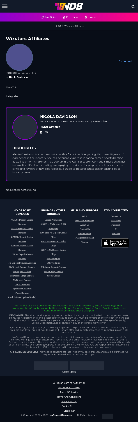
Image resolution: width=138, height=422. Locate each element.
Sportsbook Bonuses (22, 288)
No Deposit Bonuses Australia (22, 263)
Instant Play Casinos (53, 271)
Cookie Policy (69, 406)
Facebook (115, 225)
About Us (84, 225)
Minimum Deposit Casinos (53, 267)
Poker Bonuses (22, 293)
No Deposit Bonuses (22, 280)
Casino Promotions (53, 220)
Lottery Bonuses (22, 284)
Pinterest (116, 233)
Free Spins (52, 17)
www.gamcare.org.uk (84, 238)
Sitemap (84, 242)
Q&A (84, 216)
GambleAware (84, 233)
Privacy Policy (69, 401)
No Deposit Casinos (22, 271)
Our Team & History (84, 220)
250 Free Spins (53, 258)
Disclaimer (69, 411)
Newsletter (116, 220)
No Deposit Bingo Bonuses (22, 276)
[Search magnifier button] (133, 7)
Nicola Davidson (18, 77)
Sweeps (92, 17)
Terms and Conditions (69, 397)
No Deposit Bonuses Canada (22, 267)
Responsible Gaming (69, 388)
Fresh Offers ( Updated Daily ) (22, 297)
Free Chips (73, 17)
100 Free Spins (53, 263)
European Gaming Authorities (69, 383)
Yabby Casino (53, 276)
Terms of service (69, 392)
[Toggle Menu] (5, 6)
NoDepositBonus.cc (68, 306)
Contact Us (84, 229)
